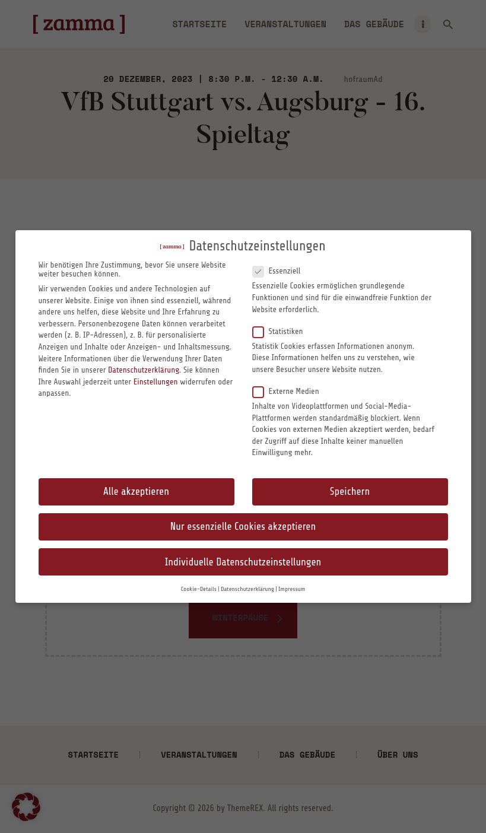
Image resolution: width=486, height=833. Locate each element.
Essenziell (281, 270)
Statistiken (282, 331)
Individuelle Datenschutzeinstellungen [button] (243, 562)
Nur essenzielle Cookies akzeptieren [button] (243, 526)
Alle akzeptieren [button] (136, 491)
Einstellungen (156, 381)
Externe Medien (290, 391)
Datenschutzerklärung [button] (247, 589)
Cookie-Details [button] (199, 589)
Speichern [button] (350, 491)
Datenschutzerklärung (143, 369)
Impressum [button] (291, 589)
